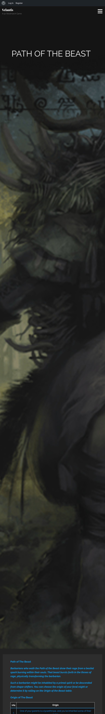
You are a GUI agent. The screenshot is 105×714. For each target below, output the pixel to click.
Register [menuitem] (19, 3)
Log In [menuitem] (10, 3)
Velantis (7, 10)
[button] (101, 11)
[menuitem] (3, 3)
